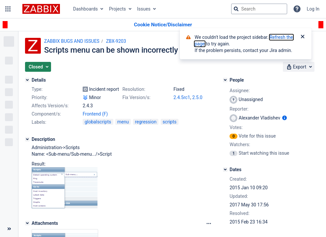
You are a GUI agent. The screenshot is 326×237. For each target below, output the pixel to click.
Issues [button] (143, 9)
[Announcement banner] (163, 24)
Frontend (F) (95, 114)
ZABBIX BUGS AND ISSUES (71, 41)
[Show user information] (284, 117)
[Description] (27, 139)
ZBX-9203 (116, 41)
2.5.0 (197, 97)
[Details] (27, 80)
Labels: (39, 122)
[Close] (302, 37)
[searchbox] (259, 9)
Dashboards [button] (85, 9)
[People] (225, 80)
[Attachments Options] (208, 223)
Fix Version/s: (136, 97)
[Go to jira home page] (41, 8)
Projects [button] (117, 9)
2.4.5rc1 (182, 97)
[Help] (297, 9)
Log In (313, 9)
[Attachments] (27, 223)
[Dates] (225, 169)
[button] (8, 8)
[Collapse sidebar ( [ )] (9, 229)
